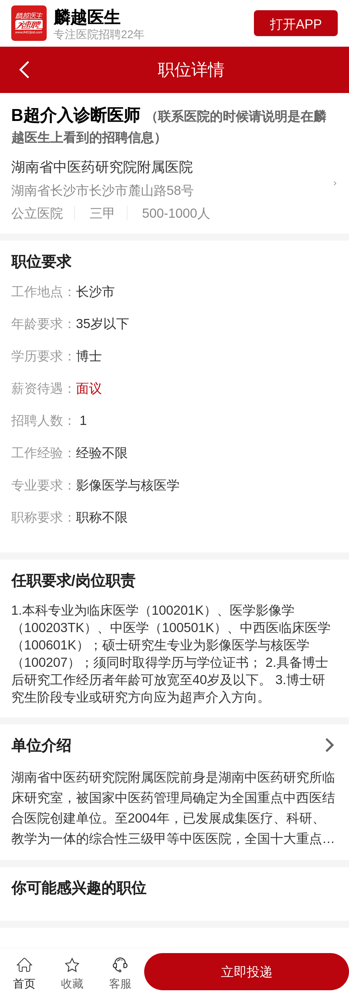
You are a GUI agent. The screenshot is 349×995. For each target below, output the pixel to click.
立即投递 (247, 971)
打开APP (296, 24)
